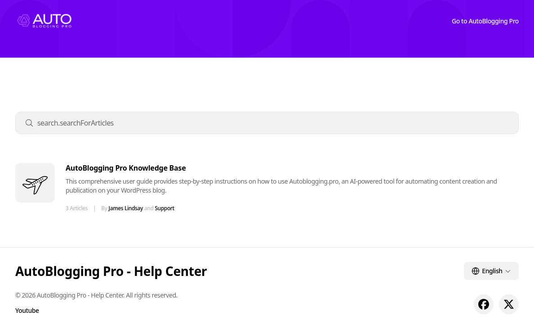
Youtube (27, 310)
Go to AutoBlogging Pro (485, 21)
